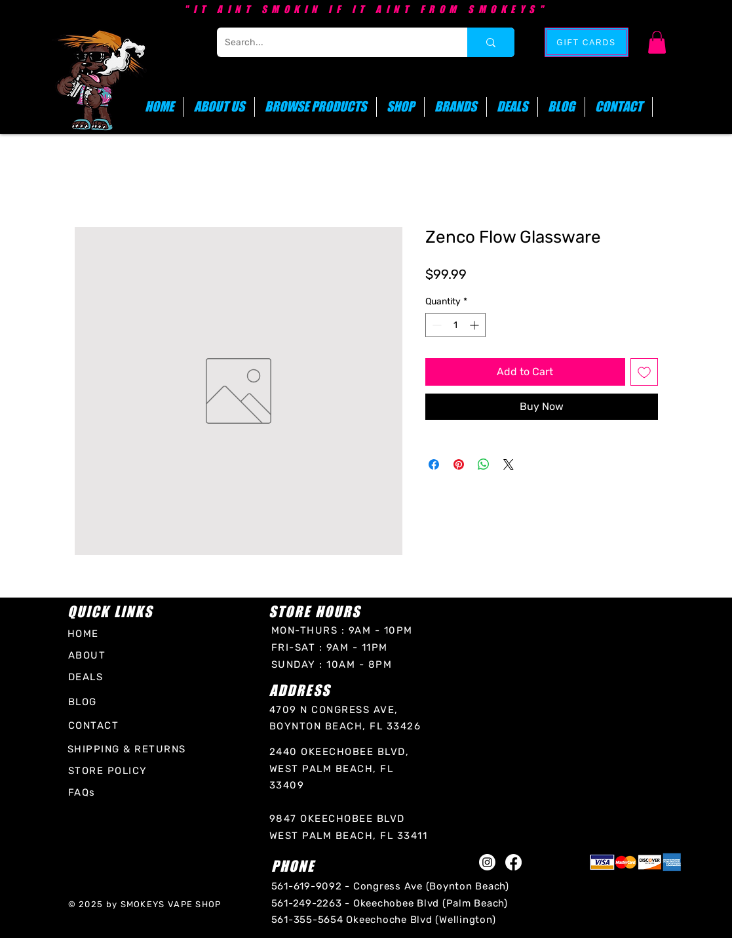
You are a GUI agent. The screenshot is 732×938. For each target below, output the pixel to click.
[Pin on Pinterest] (459, 464)
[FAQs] (85, 793)
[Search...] (332, 42)
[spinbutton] (455, 325)
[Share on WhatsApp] (483, 464)
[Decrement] (435, 325)
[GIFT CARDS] (586, 42)
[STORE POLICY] (110, 771)
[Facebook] (513, 862)
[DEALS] (87, 677)
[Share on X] (508, 464)
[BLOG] (87, 702)
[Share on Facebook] (434, 464)
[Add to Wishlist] (644, 372)
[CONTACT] (95, 726)
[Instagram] (487, 862)
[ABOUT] (89, 655)
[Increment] (475, 325)
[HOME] (89, 633)
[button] (656, 42)
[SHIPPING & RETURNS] (128, 749)
